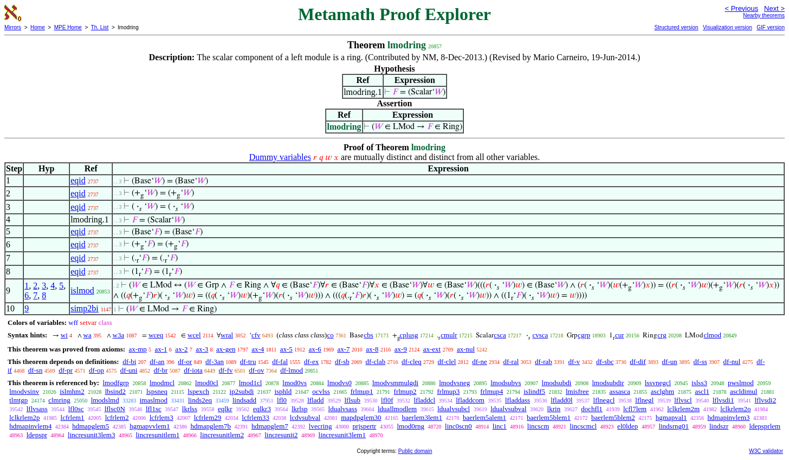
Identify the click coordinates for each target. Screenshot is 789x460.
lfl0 (282, 400)
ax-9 (400, 349)
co (330, 335)
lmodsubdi (557, 383)
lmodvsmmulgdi (395, 383)
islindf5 (534, 391)
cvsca (540, 335)
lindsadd (244, 400)
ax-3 (202, 349)
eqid (78, 180)
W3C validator (766, 451)
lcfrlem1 (73, 417)
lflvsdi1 (723, 400)
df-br (160, 370)
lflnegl (644, 400)
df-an (157, 361)
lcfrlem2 (117, 417)
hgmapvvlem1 (150, 426)
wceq (155, 335)
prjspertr (364, 426)
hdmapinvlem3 (729, 417)
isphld (283, 391)
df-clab (375, 361)
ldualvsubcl (453, 409)
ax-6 (315, 349)
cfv (256, 335)
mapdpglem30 (361, 417)
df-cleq (412, 361)
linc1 (500, 426)
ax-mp (138, 349)
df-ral (511, 361)
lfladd (315, 400)
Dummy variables (280, 157)
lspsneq (156, 391)
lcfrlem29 (208, 417)
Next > (774, 8)
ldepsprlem (764, 426)
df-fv (226, 370)
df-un (669, 361)
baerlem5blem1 (549, 417)
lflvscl (683, 400)
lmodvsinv (24, 391)
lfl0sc (76, 409)
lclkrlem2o (735, 409)
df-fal (280, 361)
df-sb (342, 361)
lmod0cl (206, 383)
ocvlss (321, 391)
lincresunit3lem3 (91, 435)
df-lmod (291, 370)
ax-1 (161, 349)
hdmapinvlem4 (30, 426)
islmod (82, 290)
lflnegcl (604, 400)
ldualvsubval (508, 409)
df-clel (447, 361)
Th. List (100, 27)
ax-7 (343, 349)
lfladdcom (470, 400)
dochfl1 (592, 409)
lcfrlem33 (255, 417)
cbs (368, 335)
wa (87, 335)
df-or (185, 361)
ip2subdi (242, 391)
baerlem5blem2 (613, 417)
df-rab (543, 361)
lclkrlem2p (24, 417)
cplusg (409, 335)
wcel (194, 335)
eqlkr (225, 409)
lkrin (554, 409)
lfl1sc (153, 409)
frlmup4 (491, 391)
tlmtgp (18, 400)
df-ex (311, 361)
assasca (620, 391)
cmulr (449, 335)
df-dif (638, 361)
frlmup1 (362, 391)
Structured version (676, 27)
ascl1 (702, 391)
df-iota (193, 370)
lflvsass (37, 409)
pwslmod (741, 383)
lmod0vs (294, 383)
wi (64, 335)
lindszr (718, 426)
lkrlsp (300, 409)
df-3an (214, 361)
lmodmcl (162, 383)
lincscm (538, 426)
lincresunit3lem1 (342, 435)
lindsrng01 (673, 426)
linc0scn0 (458, 426)
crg (661, 335)
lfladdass (517, 400)
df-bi (129, 361)
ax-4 (257, 349)
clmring (59, 400)
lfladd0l (561, 400)
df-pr (66, 370)
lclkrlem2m (683, 409)
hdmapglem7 (269, 426)
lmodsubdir (608, 383)
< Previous (741, 8)
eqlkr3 (262, 409)
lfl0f (387, 400)
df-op (96, 370)
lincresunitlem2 (222, 435)
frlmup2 (405, 391)
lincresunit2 (281, 435)
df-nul (732, 361)
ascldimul (744, 391)
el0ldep (627, 426)
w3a (119, 335)
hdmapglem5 (90, 426)
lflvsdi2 (765, 400)
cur (619, 335)
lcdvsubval (305, 417)
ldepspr (37, 435)
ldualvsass (342, 409)
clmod (712, 335)
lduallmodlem (397, 409)
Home (37, 27)
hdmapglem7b (211, 426)
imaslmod (153, 400)
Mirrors (12, 27)
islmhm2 (72, 391)
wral (227, 335)
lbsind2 (115, 391)
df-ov (256, 370)
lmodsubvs (505, 383)
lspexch (198, 391)
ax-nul (466, 349)
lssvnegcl (658, 383)
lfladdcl (424, 400)
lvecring (320, 426)
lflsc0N (115, 409)
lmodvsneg (454, 383)
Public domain (415, 451)
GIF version (770, 27)
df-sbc (605, 361)
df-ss (700, 361)
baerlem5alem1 (484, 417)
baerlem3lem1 (422, 417)
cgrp (584, 335)
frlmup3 (448, 391)
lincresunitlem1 (157, 435)
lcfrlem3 (161, 417)
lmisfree (577, 391)
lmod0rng (410, 426)
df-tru (248, 361)
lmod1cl (250, 383)
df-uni (129, 370)
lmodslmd (105, 400)
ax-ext (432, 349)
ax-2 (181, 349)
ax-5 (286, 349)
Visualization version (727, 27)
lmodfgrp (115, 383)
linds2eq (200, 400)
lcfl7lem (634, 409)
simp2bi (84, 308)
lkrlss (189, 409)
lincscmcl (583, 426)
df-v (574, 361)
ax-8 (372, 349)
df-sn (35, 370)
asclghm (662, 391)
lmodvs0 (339, 383)
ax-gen (225, 349)
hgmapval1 (671, 417)
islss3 (699, 383)
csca (500, 335)
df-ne (479, 361)
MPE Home (68, 27)
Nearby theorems (764, 15)
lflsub (352, 400)
